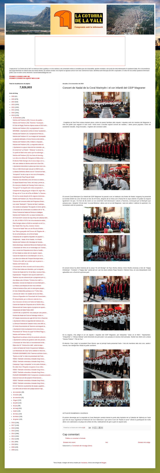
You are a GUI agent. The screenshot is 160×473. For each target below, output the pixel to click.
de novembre (17, 392)
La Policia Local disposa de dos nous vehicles (27, 285)
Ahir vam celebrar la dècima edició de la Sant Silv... (28, 163)
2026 (13, 96)
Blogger (103, 462)
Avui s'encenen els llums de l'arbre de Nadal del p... (29, 302)
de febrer (16, 416)
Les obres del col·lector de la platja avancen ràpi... (28, 388)
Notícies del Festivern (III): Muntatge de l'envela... (28, 242)
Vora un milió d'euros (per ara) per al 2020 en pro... (28, 169)
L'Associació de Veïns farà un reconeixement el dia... (29, 342)
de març (16, 414)
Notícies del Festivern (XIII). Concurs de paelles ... (28, 120)
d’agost (15, 400)
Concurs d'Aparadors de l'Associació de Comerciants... (30, 296)
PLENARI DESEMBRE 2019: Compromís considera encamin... (32, 375)
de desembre (17, 118)
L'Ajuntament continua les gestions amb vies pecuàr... (29, 340)
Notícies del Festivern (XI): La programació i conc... (28, 128)
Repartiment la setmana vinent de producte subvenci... (29, 337)
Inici (107, 442)
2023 (13, 104)
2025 (13, 99)
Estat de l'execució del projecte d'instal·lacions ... (28, 378)
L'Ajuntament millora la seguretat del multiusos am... (29, 321)
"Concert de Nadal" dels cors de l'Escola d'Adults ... (28, 228)
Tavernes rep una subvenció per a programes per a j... (29, 277)
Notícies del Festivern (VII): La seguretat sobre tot (28, 144)
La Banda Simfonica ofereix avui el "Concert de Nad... (29, 171)
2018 (13, 422)
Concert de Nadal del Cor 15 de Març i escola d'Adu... (29, 272)
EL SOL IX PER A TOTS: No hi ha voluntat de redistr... (29, 220)
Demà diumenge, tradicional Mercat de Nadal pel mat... (30, 245)
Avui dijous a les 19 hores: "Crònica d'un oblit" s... (28, 280)
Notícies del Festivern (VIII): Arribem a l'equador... (28, 142)
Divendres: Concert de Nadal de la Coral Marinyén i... (29, 283)
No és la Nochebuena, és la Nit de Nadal (25, 234)
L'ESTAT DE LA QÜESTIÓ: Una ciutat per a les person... (30, 313)
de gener (16, 419)
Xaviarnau (84, 462)
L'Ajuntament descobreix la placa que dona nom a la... (29, 166)
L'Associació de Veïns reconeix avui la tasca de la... (29, 266)
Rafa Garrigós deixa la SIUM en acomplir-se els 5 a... (29, 223)
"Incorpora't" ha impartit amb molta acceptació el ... (28, 188)
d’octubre (16, 395)
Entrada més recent (69, 442)
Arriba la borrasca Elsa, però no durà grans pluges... (29, 288)
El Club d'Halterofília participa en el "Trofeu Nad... (28, 291)
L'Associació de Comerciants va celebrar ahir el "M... (29, 210)
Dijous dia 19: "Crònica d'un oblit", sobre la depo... (28, 345)
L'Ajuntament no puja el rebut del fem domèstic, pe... (29, 147)
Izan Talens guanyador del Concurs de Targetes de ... (29, 231)
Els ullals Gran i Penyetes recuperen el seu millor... (28, 367)
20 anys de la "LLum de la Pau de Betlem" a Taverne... (29, 193)
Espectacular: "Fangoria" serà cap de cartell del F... (28, 275)
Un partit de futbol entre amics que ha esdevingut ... (29, 152)
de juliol (15, 403)
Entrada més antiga (144, 442)
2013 (13, 436)
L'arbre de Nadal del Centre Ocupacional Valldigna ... (29, 348)
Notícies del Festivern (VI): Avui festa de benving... (28, 155)
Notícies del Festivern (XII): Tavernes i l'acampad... (28, 123)
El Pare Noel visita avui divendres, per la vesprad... (28, 269)
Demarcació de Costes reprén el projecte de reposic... (29, 307)
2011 (13, 441)
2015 (13, 431)
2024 (13, 102)
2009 (13, 447)
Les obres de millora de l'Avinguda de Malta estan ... (29, 158)
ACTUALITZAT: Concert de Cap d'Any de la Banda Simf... (30, 218)
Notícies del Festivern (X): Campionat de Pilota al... (28, 134)
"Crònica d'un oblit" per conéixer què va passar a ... (28, 261)
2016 (13, 428)
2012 (13, 439)
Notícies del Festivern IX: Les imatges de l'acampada (29, 136)
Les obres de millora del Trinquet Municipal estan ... (29, 258)
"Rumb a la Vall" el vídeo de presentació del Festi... (28, 356)
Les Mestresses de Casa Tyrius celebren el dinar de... (29, 351)
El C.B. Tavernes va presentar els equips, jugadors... (29, 386)
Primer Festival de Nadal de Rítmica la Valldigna (28, 212)
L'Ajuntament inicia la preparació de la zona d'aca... (28, 329)
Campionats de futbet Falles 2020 (23, 310)
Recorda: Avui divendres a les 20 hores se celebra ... (29, 180)
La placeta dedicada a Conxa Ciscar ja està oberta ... (29, 139)
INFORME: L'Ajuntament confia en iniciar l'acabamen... (30, 131)
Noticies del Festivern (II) (20, 264)
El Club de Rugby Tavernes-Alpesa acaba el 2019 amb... (30, 125)
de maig (15, 408)
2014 (13, 433)
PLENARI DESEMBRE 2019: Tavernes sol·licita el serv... (30, 353)
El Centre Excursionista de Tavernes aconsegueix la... (29, 326)
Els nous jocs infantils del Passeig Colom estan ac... (29, 185)
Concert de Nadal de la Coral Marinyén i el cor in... (28, 256)
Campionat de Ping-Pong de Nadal (23, 177)
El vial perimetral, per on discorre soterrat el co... (28, 299)
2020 (13, 113)
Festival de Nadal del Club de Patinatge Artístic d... (28, 315)
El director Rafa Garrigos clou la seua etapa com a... (29, 161)
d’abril (15, 411)
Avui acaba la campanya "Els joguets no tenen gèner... (29, 207)
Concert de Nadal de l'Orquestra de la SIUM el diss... (29, 304)
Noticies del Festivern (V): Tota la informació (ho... (28, 199)
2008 (13, 450)
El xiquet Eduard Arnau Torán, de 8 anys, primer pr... (29, 182)
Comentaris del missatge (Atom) (82, 446)
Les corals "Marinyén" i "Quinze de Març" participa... (29, 204)
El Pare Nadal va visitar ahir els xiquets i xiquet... (28, 253)
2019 (13, 115)
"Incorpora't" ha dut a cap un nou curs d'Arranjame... (29, 174)
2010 (13, 444)
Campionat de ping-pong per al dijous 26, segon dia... (29, 190)
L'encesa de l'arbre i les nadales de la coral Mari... (28, 294)
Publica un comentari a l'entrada (75, 438)
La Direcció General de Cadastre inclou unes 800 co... (29, 323)
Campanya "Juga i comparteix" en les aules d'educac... (30, 364)
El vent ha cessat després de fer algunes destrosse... (29, 196)
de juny (15, 406)
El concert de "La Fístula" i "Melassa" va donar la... (28, 150)
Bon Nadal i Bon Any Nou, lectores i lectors (26, 226)
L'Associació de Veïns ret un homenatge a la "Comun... (30, 247)
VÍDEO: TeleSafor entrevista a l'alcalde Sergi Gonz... (29, 359)
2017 (13, 425)
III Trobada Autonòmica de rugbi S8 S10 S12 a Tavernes (30, 318)
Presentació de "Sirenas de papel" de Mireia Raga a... (29, 332)
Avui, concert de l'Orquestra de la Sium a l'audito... (28, 250)
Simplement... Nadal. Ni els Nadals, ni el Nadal (27, 239)
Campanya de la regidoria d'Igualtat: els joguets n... (28, 237)
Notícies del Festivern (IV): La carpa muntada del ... (29, 215)
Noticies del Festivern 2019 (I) (22, 334)
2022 (13, 107)
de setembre (17, 397)
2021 (13, 110)
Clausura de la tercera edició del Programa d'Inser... (29, 201)
